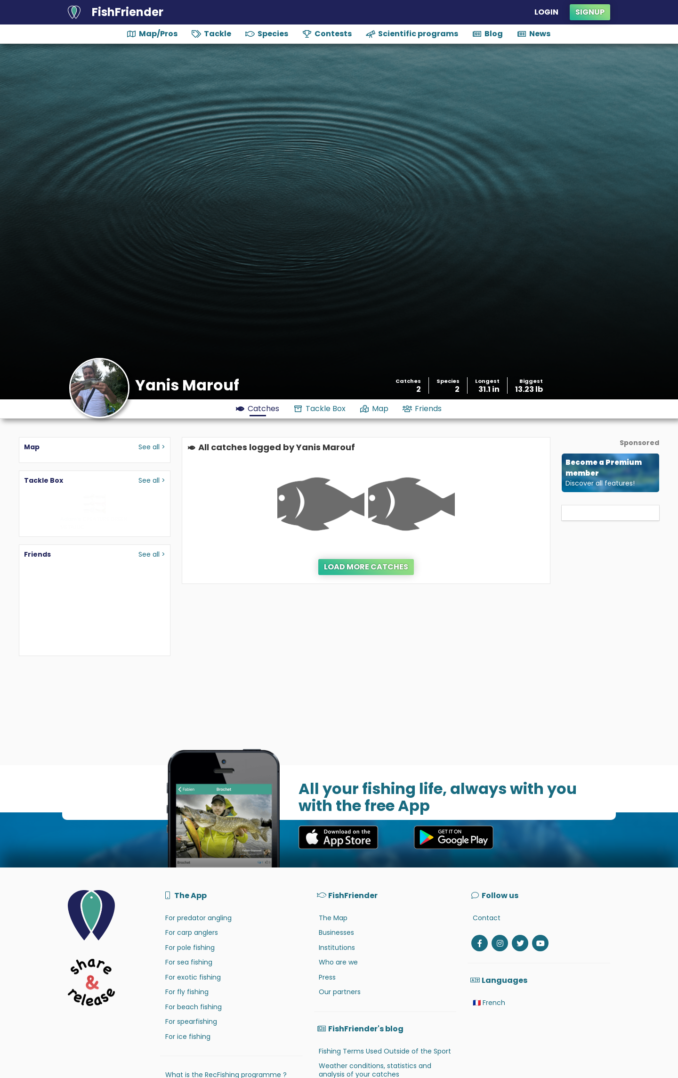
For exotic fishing (193, 977)
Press (327, 977)
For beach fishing (193, 1007)
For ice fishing (187, 1036)
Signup (590, 12)
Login (546, 12)
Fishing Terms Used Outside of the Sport (385, 1051)
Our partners (340, 992)
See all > (151, 447)
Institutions (337, 947)
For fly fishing (187, 992)
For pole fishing (190, 947)
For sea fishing (188, 962)
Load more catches (366, 566)
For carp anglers (191, 932)
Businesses (336, 932)
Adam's (70, 519)
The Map (333, 918)
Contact (486, 918)
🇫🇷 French (489, 1002)
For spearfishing (191, 1021)
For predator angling (198, 918)
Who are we (338, 962)
